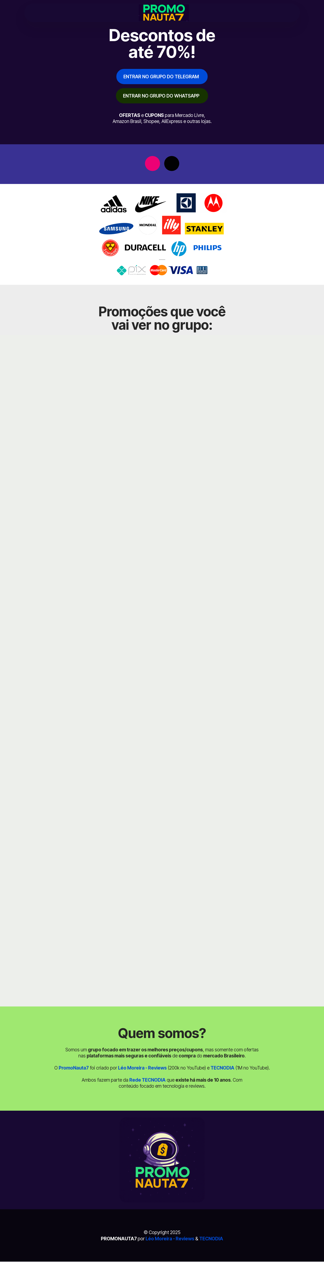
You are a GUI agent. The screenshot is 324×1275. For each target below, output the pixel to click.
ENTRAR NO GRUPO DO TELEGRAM (161, 76)
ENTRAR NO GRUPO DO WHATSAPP (161, 96)
